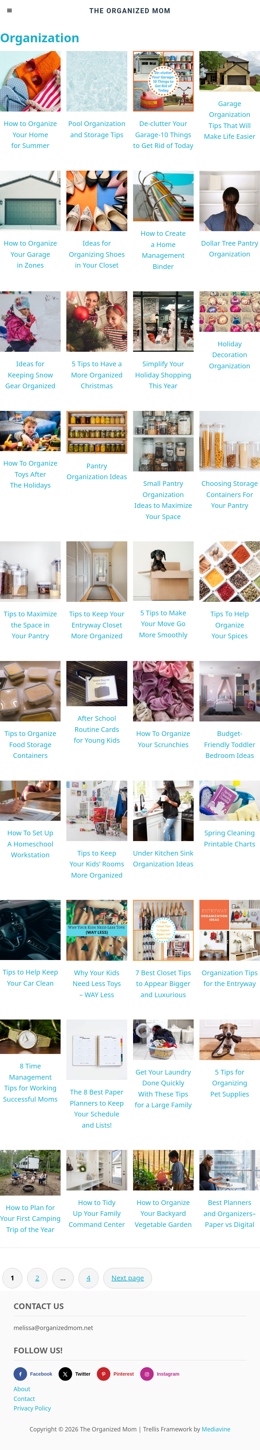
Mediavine (216, 1429)
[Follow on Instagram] (163, 1374)
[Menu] (10, 11)
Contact (24, 1399)
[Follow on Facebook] (36, 1374)
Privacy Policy (32, 1408)
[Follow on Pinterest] (118, 1374)
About (22, 1389)
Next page (127, 1277)
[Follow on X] (78, 1374)
